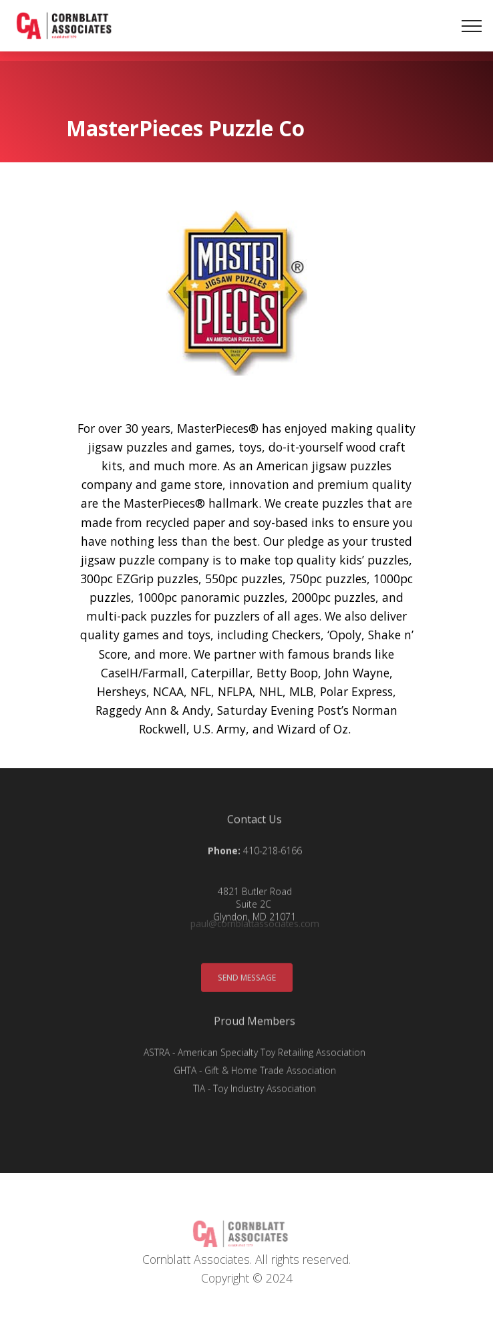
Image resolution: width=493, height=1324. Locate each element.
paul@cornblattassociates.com (254, 926)
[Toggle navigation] (472, 29)
